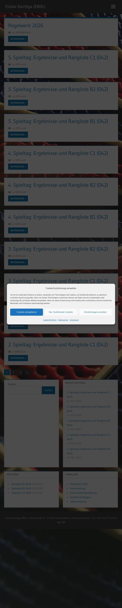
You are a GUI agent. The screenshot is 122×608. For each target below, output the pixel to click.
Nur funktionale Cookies (61, 312)
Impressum (74, 320)
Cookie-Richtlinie (50, 320)
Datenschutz (63, 320)
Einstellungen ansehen (95, 312)
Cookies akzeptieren (27, 312)
